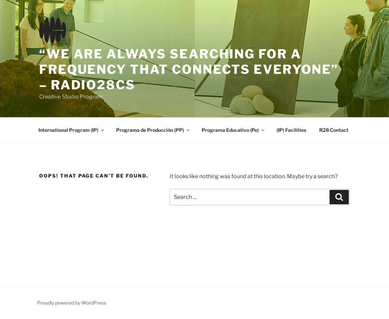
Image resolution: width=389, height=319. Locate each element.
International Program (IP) (71, 130)
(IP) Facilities (291, 130)
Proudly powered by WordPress (71, 303)
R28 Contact (333, 130)
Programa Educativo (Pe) (233, 130)
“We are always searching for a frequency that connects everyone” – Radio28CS (188, 69)
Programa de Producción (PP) (153, 130)
